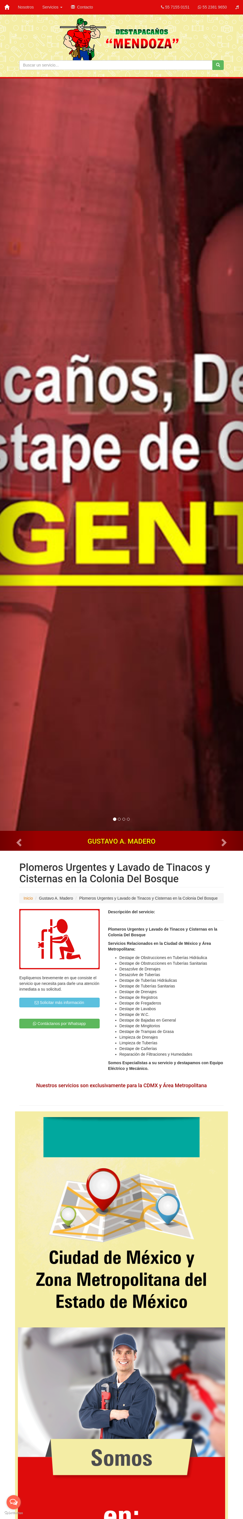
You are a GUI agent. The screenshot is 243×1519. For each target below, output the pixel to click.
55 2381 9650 (212, 7)
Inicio (28, 898)
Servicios (52, 7)
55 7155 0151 (175, 7)
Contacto (82, 7)
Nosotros (26, 7)
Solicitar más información (59, 1002)
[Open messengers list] (14, 1502)
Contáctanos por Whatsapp (59, 1023)
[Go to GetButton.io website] (14, 1513)
